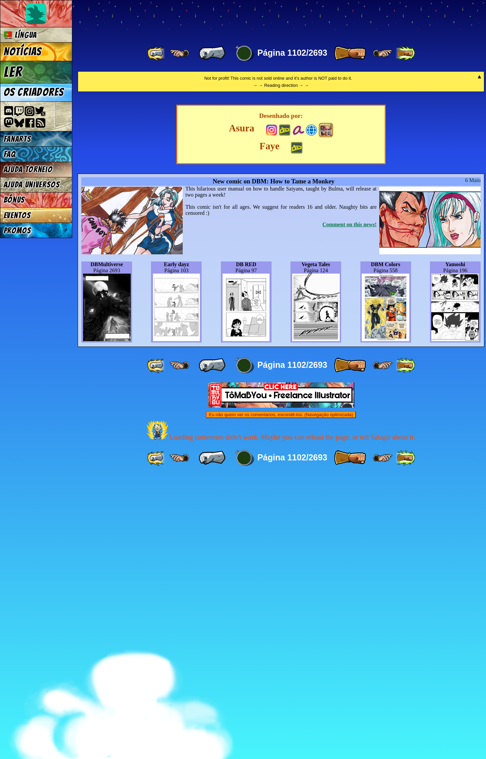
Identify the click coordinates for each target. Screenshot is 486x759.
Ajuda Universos (32, 184)
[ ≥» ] (383, 53)
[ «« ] (157, 53)
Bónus (14, 200)
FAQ (10, 154)
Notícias (23, 51)
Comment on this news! (350, 507)
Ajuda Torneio (28, 169)
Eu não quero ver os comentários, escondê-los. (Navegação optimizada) (281, 697)
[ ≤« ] (179, 53)
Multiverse (176, 19)
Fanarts (17, 139)
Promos (17, 230)
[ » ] (350, 53)
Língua (20, 35)
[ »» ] (405, 53)
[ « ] (212, 53)
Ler (13, 72)
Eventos (17, 215)
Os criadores (34, 92)
